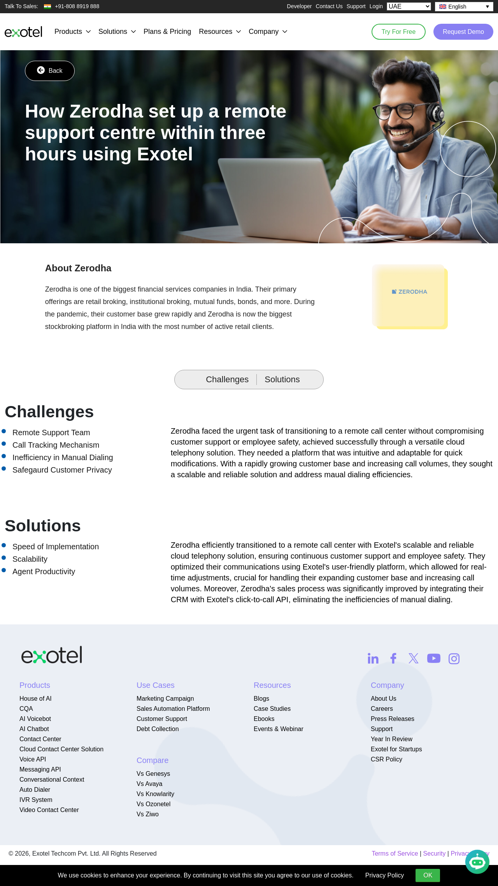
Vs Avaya (149, 784)
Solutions (282, 379)
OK (427, 875)
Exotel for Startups (396, 749)
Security (434, 853)
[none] (464, 6)
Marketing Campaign (165, 698)
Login (376, 6)
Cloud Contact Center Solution (61, 749)
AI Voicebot (35, 718)
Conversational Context (51, 779)
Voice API (32, 759)
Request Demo (463, 31)
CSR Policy (386, 759)
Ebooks (264, 718)
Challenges (227, 379)
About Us (383, 698)
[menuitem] (464, 6)
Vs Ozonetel (153, 804)
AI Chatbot (34, 729)
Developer (299, 6)
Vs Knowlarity (155, 794)
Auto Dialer (34, 789)
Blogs (261, 698)
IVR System (35, 799)
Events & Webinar (278, 729)
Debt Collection (158, 729)
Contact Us (329, 6)
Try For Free (397, 31)
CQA (26, 708)
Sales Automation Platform (173, 708)
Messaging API (40, 769)
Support (356, 6)
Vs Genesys (153, 773)
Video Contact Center (49, 810)
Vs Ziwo (148, 814)
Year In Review (391, 739)
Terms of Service (395, 853)
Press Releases (392, 718)
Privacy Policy (384, 875)
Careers (382, 708)
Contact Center (40, 739)
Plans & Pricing (167, 31)
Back (50, 70)
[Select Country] (409, 6)
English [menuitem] (457, 7)
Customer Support (162, 718)
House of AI (35, 698)
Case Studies (272, 708)
